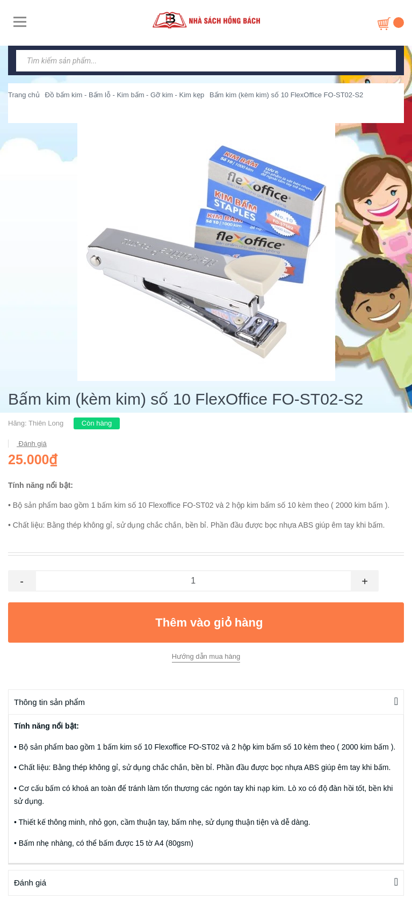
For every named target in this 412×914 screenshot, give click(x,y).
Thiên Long (45, 423)
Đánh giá (32, 444)
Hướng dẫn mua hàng (206, 656)
